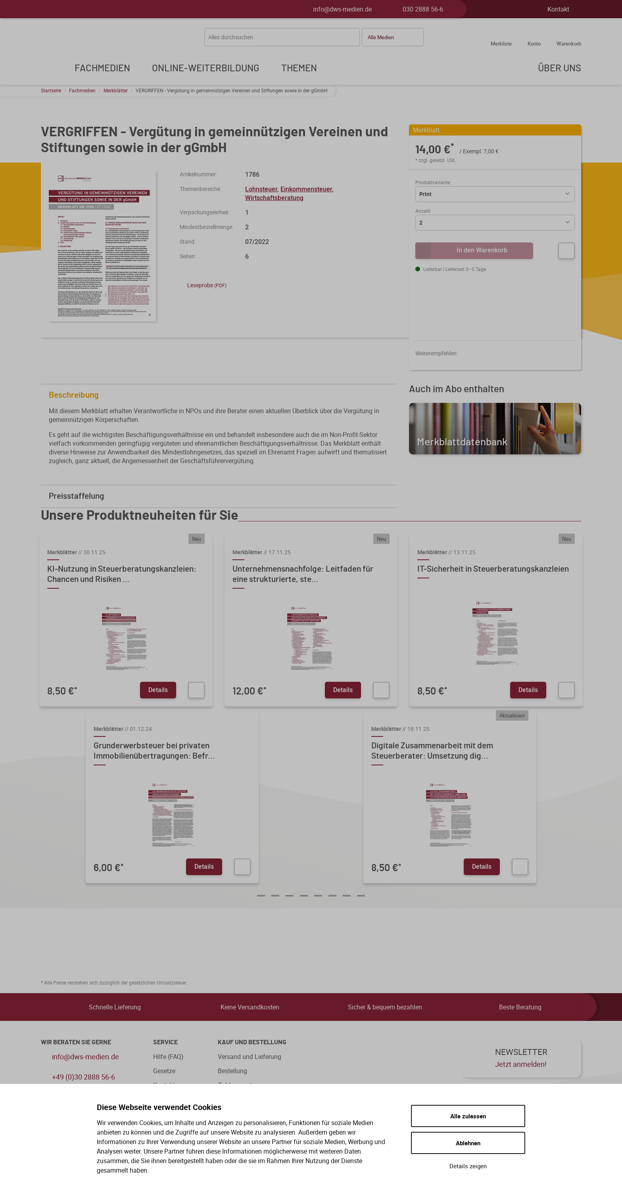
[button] (393, 37)
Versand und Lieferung (249, 1056)
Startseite (51, 90)
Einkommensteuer (306, 189)
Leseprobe (203, 285)
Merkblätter (116, 90)
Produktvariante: (433, 182)
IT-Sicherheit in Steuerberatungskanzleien (493, 569)
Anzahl (422, 211)
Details (158, 689)
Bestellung (232, 1070)
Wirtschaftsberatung (274, 197)
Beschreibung (221, 395)
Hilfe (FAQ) (168, 1056)
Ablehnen (468, 1143)
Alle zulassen (468, 1116)
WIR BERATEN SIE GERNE (76, 1042)
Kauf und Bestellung (252, 1042)
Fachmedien (82, 90)
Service (165, 1042)
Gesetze (164, 1070)
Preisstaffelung (221, 496)
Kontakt (558, 9)
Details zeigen (468, 1166)
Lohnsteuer (261, 189)
